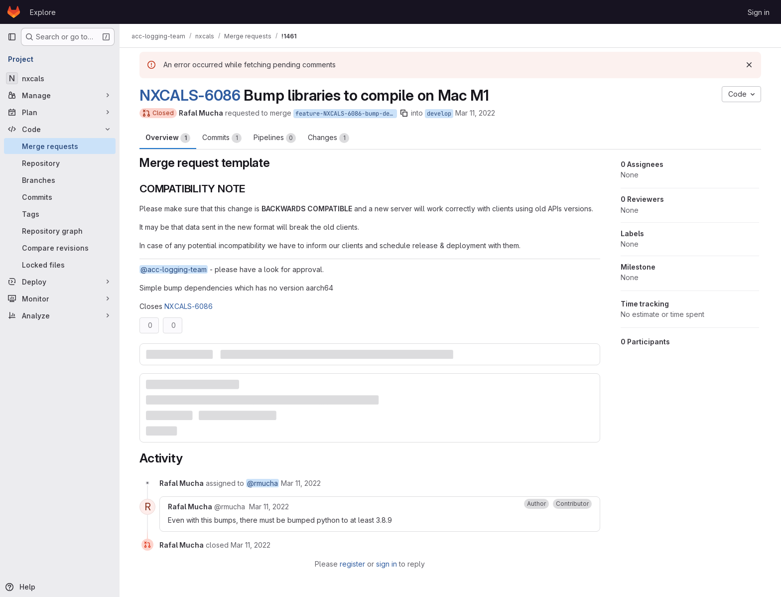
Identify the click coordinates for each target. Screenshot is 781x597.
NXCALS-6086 (190, 95)
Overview (167, 138)
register (352, 564)
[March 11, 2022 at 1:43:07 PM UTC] (269, 506)
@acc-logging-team (173, 269)
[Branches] (60, 180)
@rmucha (262, 483)
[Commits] (60, 197)
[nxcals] (60, 78)
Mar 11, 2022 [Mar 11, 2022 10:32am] (475, 113)
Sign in (759, 12)
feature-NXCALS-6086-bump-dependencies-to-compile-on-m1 (346, 114)
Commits (222, 138)
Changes (328, 138)
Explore (43, 12)
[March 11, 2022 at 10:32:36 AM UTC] (301, 483)
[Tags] (60, 214)
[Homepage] (13, 12)
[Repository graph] (60, 231)
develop (439, 114)
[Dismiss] (749, 65)
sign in (386, 564)
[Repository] (60, 163)
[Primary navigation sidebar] (12, 37)
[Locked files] (60, 265)
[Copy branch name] (404, 113)
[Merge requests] (60, 146)
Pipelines (275, 138)
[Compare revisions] (60, 248)
